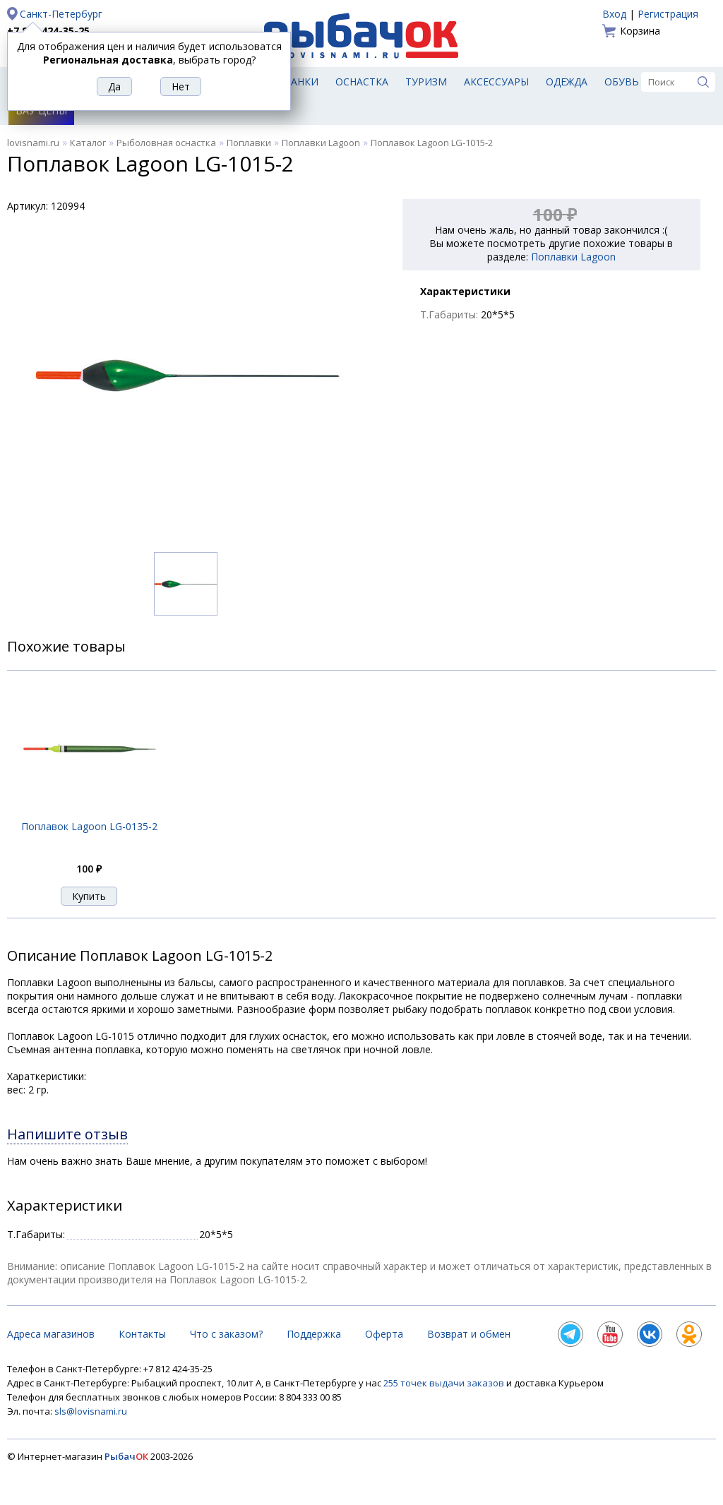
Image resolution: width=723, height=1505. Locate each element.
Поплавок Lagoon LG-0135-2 (89, 826)
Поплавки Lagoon (321, 142)
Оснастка (361, 81)
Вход (614, 13)
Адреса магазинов (51, 1334)
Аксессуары (496, 81)
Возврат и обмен (468, 1334)
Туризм (426, 81)
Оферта (384, 1334)
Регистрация (668, 13)
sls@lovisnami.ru (90, 1411)
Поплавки (249, 142)
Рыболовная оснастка (166, 142)
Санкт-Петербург (61, 13)
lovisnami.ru (33, 142)
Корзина (640, 30)
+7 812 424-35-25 (48, 30)
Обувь (621, 81)
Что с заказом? (226, 1334)
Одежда (566, 81)
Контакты (142, 1334)
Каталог (88, 142)
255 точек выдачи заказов (444, 1383)
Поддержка (314, 1334)
